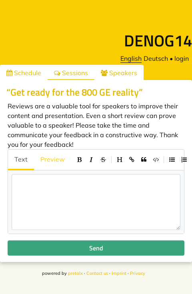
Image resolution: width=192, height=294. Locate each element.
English (131, 58)
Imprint (119, 273)
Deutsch (156, 58)
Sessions (71, 73)
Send (96, 248)
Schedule (23, 73)
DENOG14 (158, 40)
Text (21, 159)
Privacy (137, 273)
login (181, 58)
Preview (52, 159)
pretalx (75, 273)
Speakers (119, 73)
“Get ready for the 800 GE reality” (74, 92)
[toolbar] (131, 159)
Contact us (97, 273)
